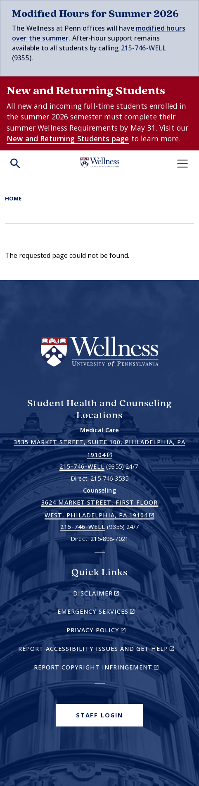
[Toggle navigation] (182, 163)
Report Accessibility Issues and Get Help (99, 649)
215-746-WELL (143, 47)
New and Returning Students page (68, 138)
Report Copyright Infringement (107, 668)
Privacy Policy (110, 631)
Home (13, 198)
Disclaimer (110, 594)
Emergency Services (110, 612)
